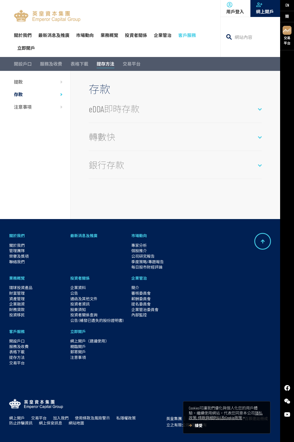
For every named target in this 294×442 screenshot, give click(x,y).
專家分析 (139, 245)
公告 (74, 293)
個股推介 (139, 250)
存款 (18, 94)
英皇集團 (174, 418)
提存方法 (105, 63)
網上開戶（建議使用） (89, 341)
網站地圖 (76, 423)
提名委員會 (141, 304)
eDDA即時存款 (114, 108)
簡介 (135, 287)
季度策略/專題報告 (147, 261)
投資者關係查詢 (83, 314)
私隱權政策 (126, 418)
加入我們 (61, 418)
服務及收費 (51, 63)
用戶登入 (235, 7)
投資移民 (17, 314)
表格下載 (79, 63)
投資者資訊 (80, 304)
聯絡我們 (17, 261)
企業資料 (78, 287)
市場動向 (139, 235)
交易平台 (287, 35)
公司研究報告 (143, 256)
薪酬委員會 (141, 298)
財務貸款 (17, 309)
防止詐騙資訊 (20, 423)
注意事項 (23, 107)
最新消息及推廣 (83, 235)
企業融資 (17, 304)
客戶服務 (17, 331)
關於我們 (17, 235)
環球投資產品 (20, 287)
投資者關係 (80, 278)
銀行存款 (106, 165)
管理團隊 (17, 250)
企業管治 (139, 278)
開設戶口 (23, 63)
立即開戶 (78, 331)
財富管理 (17, 293)
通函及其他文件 (83, 298)
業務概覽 (17, 278)
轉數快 (102, 136)
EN (287, 5)
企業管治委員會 (145, 309)
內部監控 (139, 314)
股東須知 (78, 309)
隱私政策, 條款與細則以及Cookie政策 (226, 415)
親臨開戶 (78, 346)
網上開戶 (265, 7)
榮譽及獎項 (19, 256)
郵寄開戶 (78, 351)
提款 (18, 82)
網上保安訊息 (50, 423)
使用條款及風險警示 (92, 418)
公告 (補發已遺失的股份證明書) (96, 320)
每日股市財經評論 (146, 267)
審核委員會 (141, 293)
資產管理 (17, 298)
